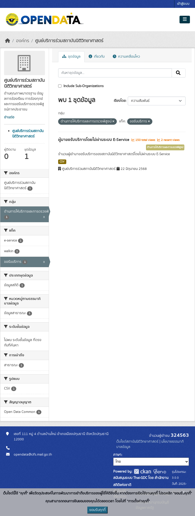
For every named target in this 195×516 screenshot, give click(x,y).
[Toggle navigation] (185, 19)
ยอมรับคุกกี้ (97, 509)
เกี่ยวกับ (97, 56)
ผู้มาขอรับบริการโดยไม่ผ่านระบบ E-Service (94, 139)
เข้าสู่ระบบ (183, 4)
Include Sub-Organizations (81, 86)
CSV (62, 162)
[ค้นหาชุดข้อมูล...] (115, 72)
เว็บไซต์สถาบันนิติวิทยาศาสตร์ (137, 441)
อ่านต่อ (9, 117)
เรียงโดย (120, 100)
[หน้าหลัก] (7, 41)
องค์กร (22, 41)
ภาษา (117, 454)
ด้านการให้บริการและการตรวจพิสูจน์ (165, 147)
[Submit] (179, 72)
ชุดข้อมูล (71, 56)
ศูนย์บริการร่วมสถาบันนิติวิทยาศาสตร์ (69, 41)
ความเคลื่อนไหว (126, 56)
